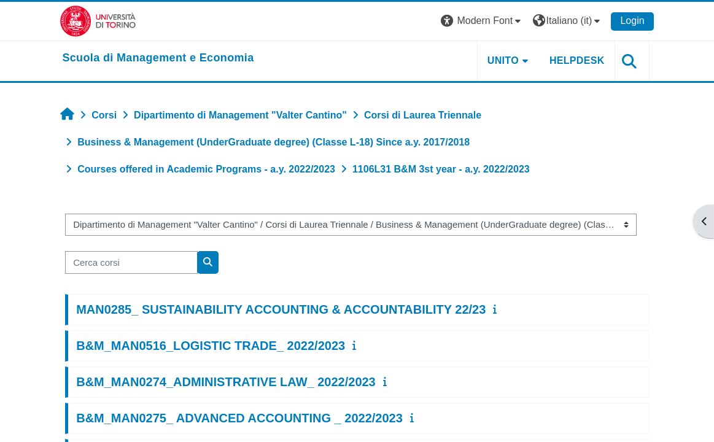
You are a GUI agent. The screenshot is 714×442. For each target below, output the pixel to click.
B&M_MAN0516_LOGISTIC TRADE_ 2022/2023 (213, 345)
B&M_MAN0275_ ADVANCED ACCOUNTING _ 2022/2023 (242, 418)
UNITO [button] (500, 60)
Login (630, 20)
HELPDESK (574, 60)
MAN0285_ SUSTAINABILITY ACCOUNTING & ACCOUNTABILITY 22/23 (283, 309)
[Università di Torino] (101, 20)
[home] (161, 58)
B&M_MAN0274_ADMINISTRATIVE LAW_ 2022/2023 (228, 382)
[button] (480, 21)
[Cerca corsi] (134, 262)
